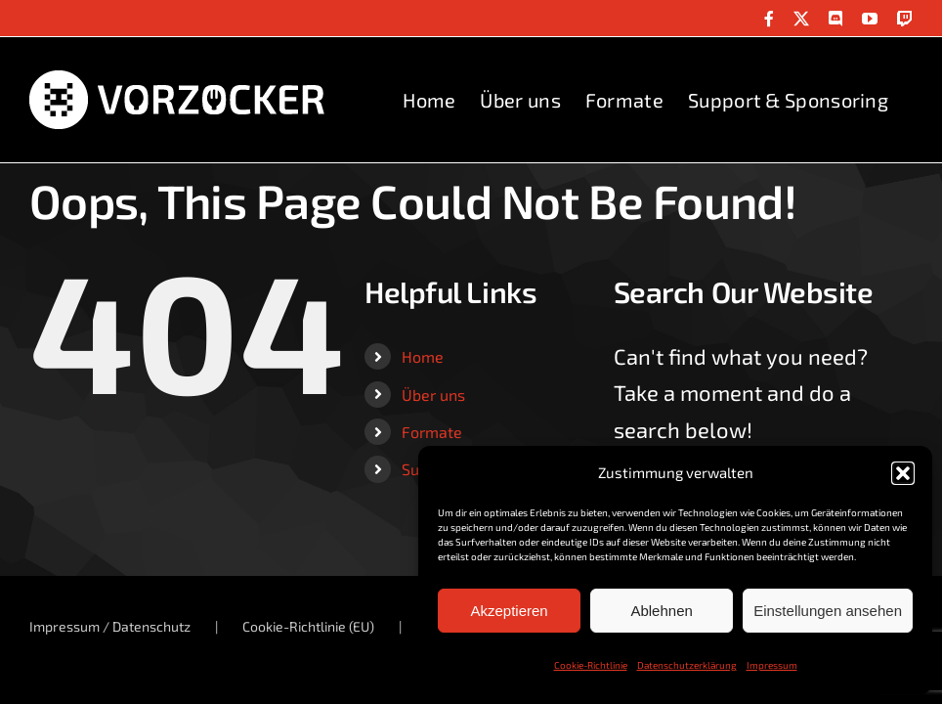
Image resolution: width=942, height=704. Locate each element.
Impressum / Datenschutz (110, 626)
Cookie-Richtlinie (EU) (308, 626)
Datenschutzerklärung (687, 665)
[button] (903, 473)
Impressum (772, 665)
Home (423, 356)
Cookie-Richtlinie (590, 665)
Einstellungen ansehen (827, 610)
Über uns (433, 394)
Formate (432, 431)
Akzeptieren (508, 610)
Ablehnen (661, 610)
